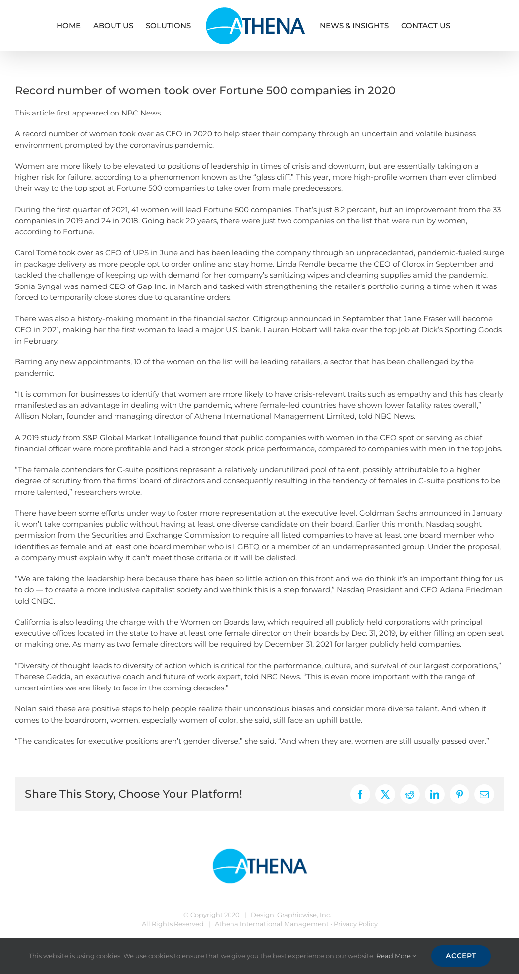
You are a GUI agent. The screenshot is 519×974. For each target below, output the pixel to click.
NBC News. (141, 112)
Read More (396, 956)
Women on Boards (214, 622)
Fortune (78, 231)
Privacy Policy (356, 924)
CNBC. (43, 601)
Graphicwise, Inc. (304, 914)
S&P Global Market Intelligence (140, 437)
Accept (461, 955)
